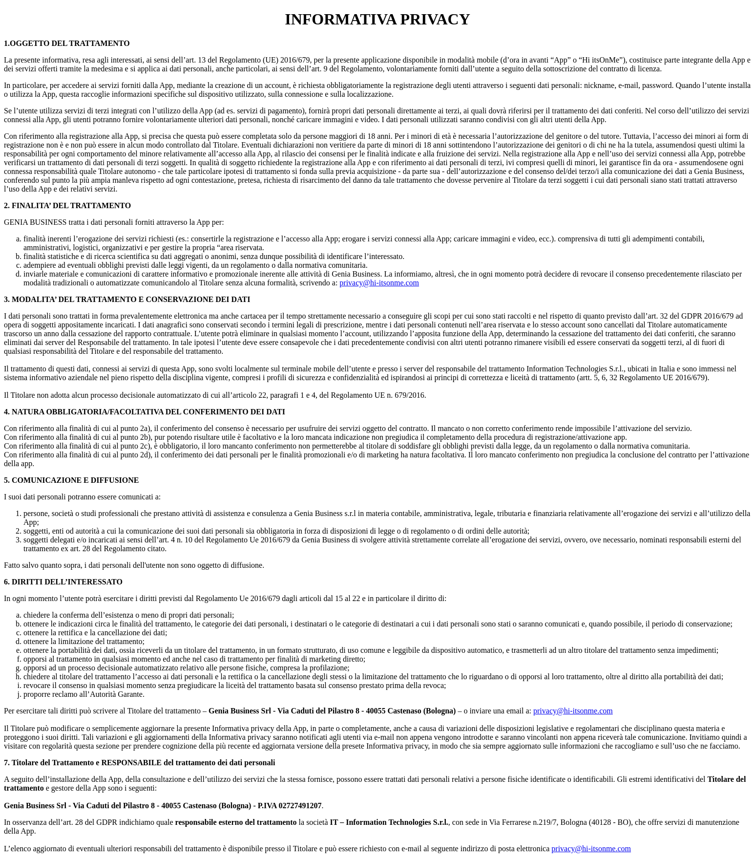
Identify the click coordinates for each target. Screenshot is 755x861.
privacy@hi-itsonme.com (379, 283)
